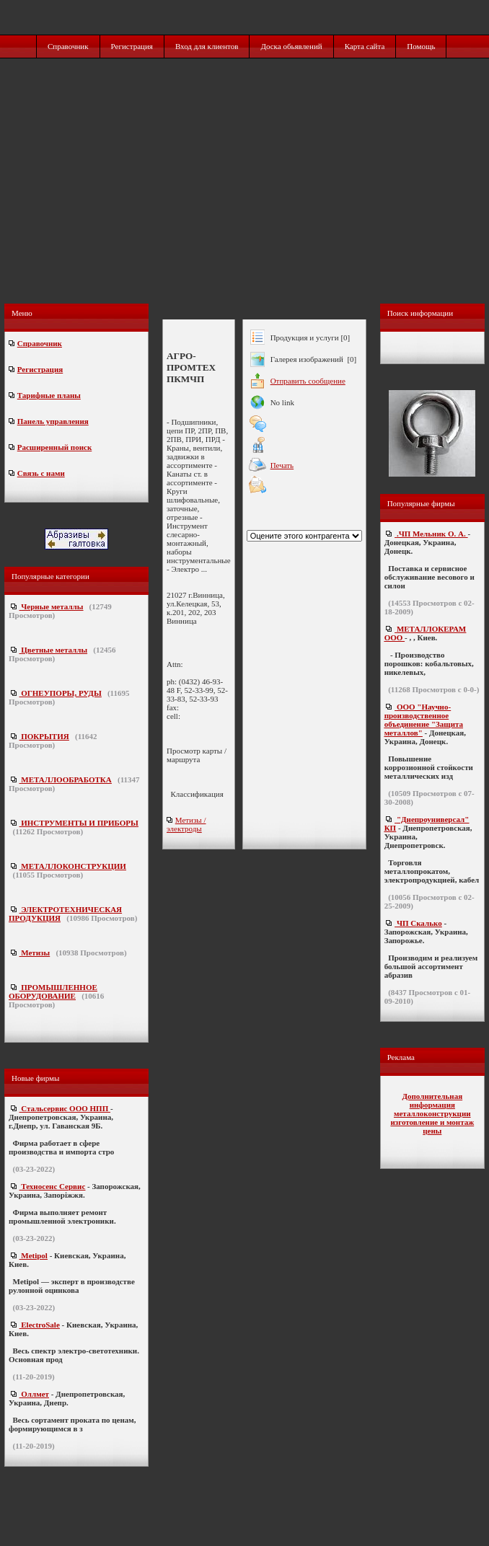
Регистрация (132, 46)
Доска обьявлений (291, 46)
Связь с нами (41, 473)
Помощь (421, 46)
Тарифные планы (49, 395)
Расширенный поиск (54, 447)
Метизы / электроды (186, 824)
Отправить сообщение (307, 380)
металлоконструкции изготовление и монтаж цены (432, 1122)
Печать (282, 465)
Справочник (68, 46)
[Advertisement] (246, 196)
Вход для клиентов (207, 46)
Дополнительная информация (432, 1100)
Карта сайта (365, 46)
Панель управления (53, 421)
